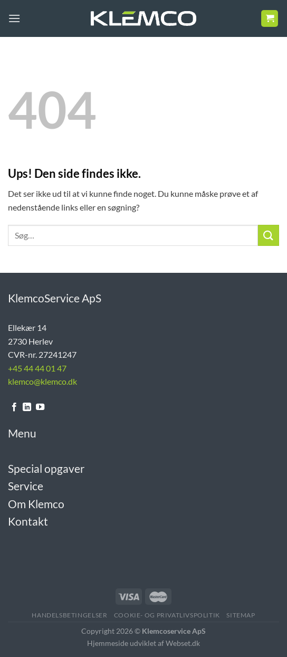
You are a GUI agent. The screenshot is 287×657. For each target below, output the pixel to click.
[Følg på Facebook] (14, 407)
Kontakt (28, 521)
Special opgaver (46, 468)
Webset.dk (183, 643)
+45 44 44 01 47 (37, 368)
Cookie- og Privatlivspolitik (167, 615)
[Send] (268, 235)
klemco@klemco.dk (42, 381)
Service (25, 485)
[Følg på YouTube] (40, 407)
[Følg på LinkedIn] (27, 407)
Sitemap (240, 615)
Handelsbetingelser (69, 615)
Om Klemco (36, 503)
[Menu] (14, 18)
